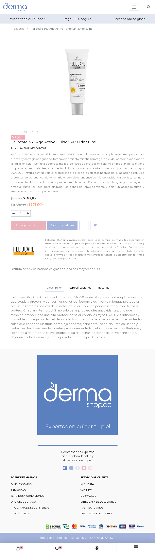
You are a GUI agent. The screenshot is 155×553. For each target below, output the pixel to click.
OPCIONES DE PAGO (23, 501)
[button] (84, 225)
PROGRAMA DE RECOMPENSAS (30, 507)
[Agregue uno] (28, 213)
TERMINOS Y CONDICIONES (27, 495)
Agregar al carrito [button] (28, 225)
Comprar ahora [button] (62, 225)
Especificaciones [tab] (80, 287)
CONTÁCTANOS (20, 513)
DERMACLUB (88, 495)
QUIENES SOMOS (21, 484)
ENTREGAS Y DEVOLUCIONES (98, 501)
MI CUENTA (87, 484)
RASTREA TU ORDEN (92, 507)
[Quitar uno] (13, 213)
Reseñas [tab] (103, 287)
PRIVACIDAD (18, 490)
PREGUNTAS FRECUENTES (96, 513)
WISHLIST (86, 490)
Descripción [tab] (54, 287)
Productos (17, 28)
